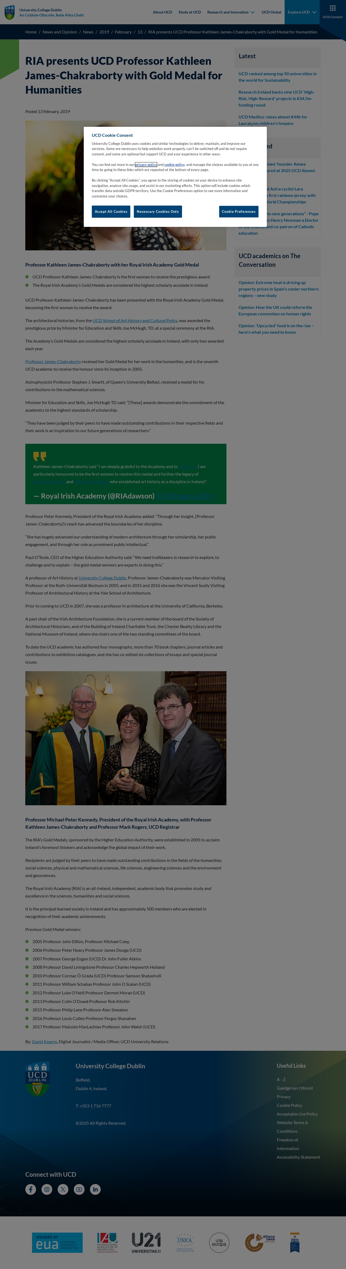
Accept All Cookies (111, 211)
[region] (175, 177)
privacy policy (146, 164)
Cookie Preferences (239, 211)
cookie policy (174, 164)
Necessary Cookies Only (158, 211)
